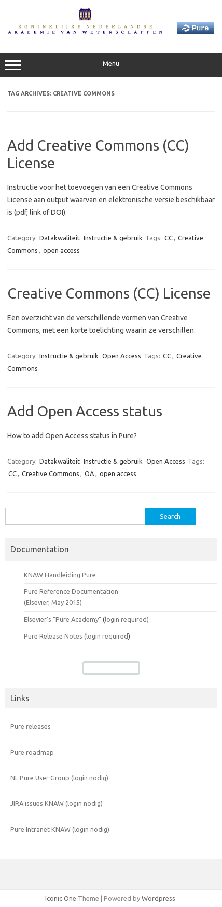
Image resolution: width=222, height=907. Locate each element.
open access (61, 250)
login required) (127, 619)
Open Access (121, 355)
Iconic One (60, 898)
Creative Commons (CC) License (109, 293)
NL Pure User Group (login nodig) (59, 777)
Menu (111, 65)
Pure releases (30, 726)
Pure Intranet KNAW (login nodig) (59, 829)
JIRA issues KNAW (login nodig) (56, 803)
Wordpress (158, 898)
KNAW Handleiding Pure (60, 574)
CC (168, 237)
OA (89, 473)
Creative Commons (50, 473)
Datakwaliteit (59, 237)
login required (107, 636)
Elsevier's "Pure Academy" (62, 619)
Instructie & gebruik (113, 237)
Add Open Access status (84, 411)
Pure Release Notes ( (55, 636)
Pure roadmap (32, 752)
